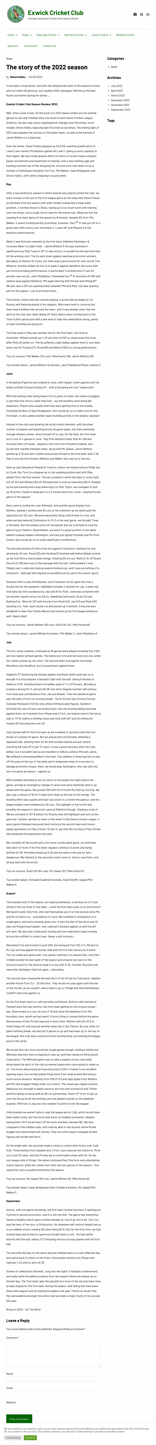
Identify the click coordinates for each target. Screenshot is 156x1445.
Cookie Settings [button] (13, 1437)
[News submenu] (31, 35)
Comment (12, 1337)
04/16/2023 (35, 76)
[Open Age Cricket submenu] (59, 35)
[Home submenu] (17, 35)
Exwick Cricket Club (56, 12)
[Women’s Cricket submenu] (86, 35)
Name (9, 1373)
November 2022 (120, 104)
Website (11, 1402)
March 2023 (118, 95)
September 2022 (120, 109)
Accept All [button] (30, 1437)
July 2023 (116, 85)
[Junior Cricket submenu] (110, 35)
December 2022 (120, 100)
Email (9, 1388)
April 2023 (117, 90)
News (9, 58)
